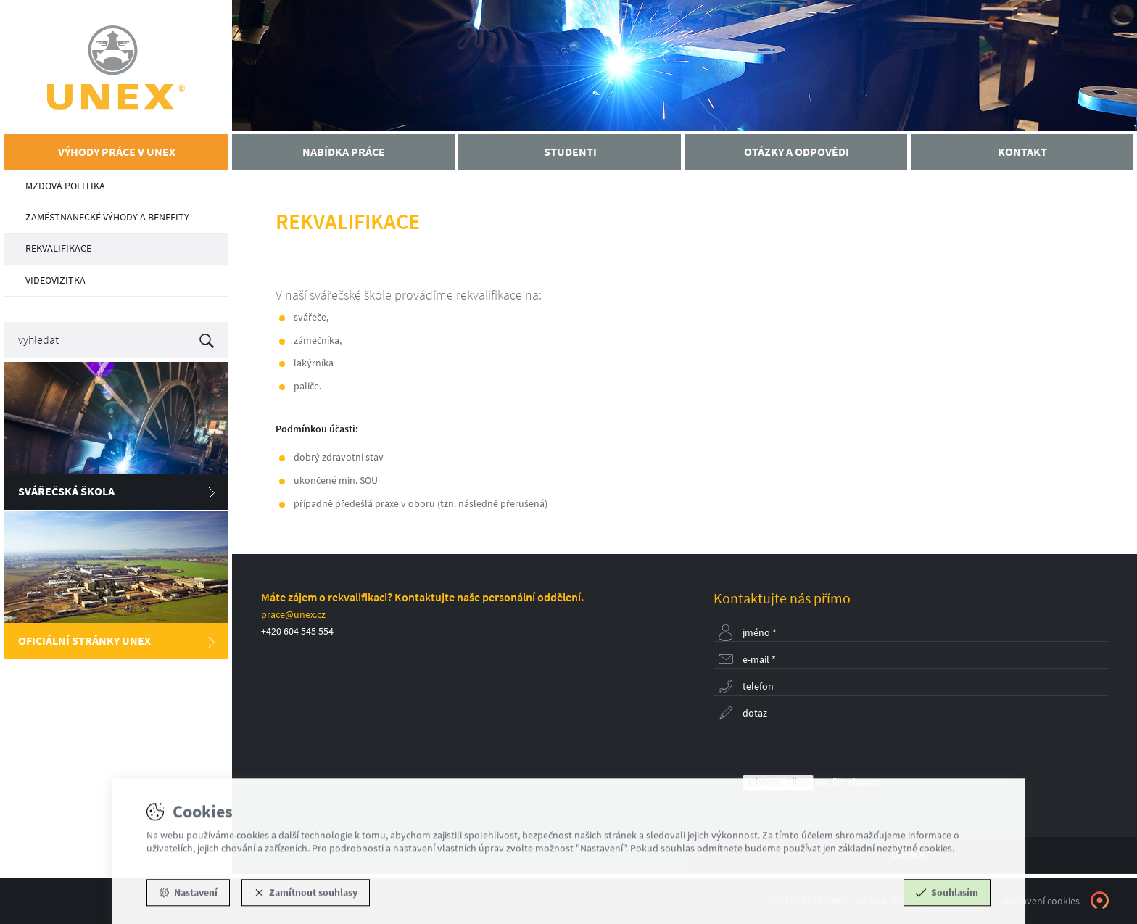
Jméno (760, 633)
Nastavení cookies (1041, 901)
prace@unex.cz (293, 615)
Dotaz (755, 713)
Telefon (758, 686)
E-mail (759, 660)
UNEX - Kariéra (116, 67)
